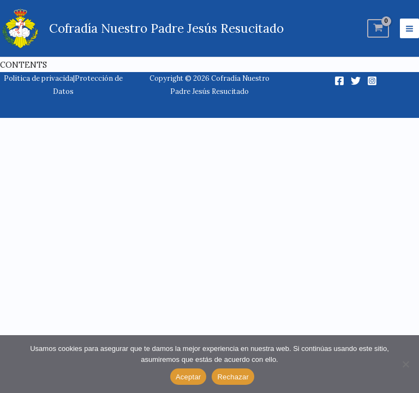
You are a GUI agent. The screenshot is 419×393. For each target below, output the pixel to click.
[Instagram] (372, 81)
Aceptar (188, 377)
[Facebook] (339, 81)
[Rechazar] (405, 364)
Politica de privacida (38, 78)
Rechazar (233, 377)
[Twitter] (356, 81)
